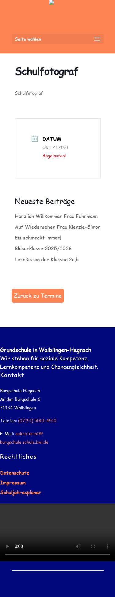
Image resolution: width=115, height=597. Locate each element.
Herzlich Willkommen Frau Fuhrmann (56, 216)
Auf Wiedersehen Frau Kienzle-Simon (57, 226)
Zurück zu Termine (38, 295)
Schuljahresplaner (20, 492)
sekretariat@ (29, 433)
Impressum (12, 482)
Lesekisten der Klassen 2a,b (47, 259)
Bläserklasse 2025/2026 (43, 248)
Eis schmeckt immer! (38, 237)
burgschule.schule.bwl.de (24, 442)
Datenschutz (14, 472)
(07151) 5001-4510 (37, 420)
